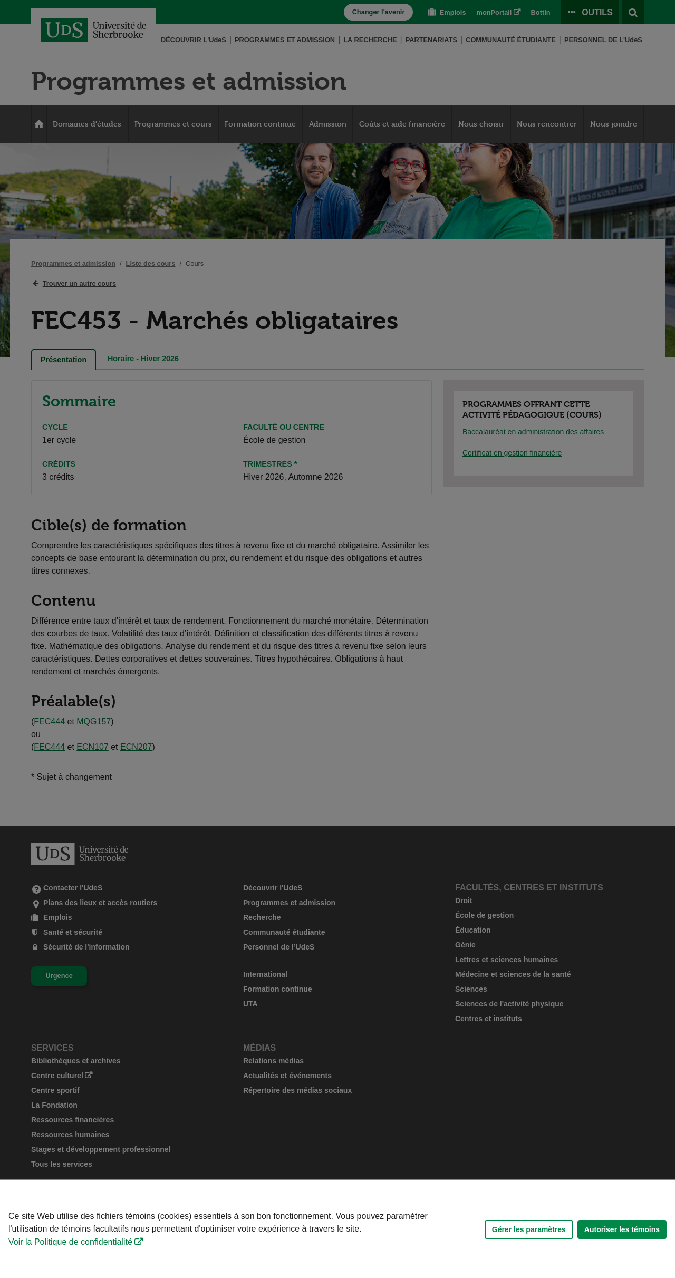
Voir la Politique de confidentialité (70, 1241)
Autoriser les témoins (622, 1229)
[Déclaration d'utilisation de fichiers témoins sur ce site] (337, 1229)
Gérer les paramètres (529, 1229)
